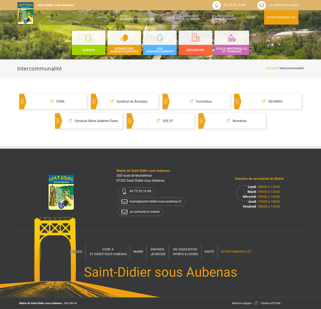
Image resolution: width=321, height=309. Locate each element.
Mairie (138, 252)
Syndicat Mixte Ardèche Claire (96, 121)
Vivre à (108, 252)
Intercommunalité (236, 252)
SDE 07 (168, 121)
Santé (209, 252)
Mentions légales (242, 303)
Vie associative (185, 252)
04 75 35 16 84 (228, 5)
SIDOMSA (275, 101)
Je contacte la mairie (278, 5)
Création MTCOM (270, 303)
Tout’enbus (204, 101)
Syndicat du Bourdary (132, 101)
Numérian (240, 121)
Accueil (76, 252)
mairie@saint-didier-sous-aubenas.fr (151, 202)
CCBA (60, 101)
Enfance (158, 252)
